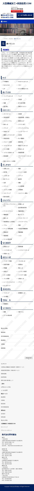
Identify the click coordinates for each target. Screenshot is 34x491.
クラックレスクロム (23, 128)
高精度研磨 (21, 152)
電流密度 (5, 235)
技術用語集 (3, 377)
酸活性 (20, 179)
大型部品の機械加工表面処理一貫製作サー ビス (12, 367)
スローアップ (7, 193)
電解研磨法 (21, 211)
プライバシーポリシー (6, 430)
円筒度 (20, 99)
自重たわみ (6, 168)
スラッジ (5, 186)
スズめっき (6, 175)
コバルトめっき (7, 145)
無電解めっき (21, 293)
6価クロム (21, 312)
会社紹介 (3, 413)
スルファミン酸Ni (23, 193)
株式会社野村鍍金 (15, 486)
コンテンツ (3, 363)
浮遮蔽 (5, 268)
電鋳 (19, 225)
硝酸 (19, 182)
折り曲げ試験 (21, 103)
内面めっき (6, 253)
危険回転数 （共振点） (24, 117)
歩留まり (5, 271)
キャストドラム (7, 121)
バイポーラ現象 (7, 261)
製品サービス (4, 393)
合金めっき (6, 131)
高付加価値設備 (5, 336)
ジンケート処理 (22, 172)
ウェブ (20, 96)
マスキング (6, 293)
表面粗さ (20, 264)
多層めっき (21, 204)
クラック (5, 128)
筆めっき (20, 268)
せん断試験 (21, 186)
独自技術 (3, 332)
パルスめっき (21, 261)
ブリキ (20, 282)
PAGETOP (29, 357)
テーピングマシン (8, 211)
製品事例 (3, 340)
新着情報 (3, 348)
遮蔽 (19, 168)
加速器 (20, 114)
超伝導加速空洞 (22, 207)
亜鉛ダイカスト (22, 106)
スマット (20, 175)
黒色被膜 (5, 156)
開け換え (5, 106)
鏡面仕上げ (21, 121)
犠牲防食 (20, 142)
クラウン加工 (21, 124)
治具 (4, 182)
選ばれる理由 (4, 328)
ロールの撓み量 (7, 239)
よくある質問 (4, 390)
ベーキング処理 (22, 271)
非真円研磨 (6, 264)
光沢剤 (20, 135)
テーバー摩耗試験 (8, 228)
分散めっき (21, 278)
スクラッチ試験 (7, 189)
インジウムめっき (8, 96)
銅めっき (5, 218)
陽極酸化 (5, 304)
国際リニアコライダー (9, 135)
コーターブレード (23, 131)
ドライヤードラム (23, 221)
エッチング (6, 99)
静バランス (6, 179)
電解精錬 (20, 232)
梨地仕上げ (6, 246)
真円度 (5, 172)
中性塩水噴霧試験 (23, 228)
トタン (20, 235)
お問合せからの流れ (6, 387)
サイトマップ (4, 427)
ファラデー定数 (22, 275)
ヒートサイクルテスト (9, 282)
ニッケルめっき (7, 250)
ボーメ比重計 (7, 275)
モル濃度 (5, 296)
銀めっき (5, 124)
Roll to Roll (6, 85)
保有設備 (3, 417)
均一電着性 (21, 138)
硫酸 (4, 312)
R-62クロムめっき (23, 81)
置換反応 (5, 232)
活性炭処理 (6, 117)
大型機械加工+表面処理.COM (17, 3)
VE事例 (3, 344)
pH (4, 88)
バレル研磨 (6, 278)
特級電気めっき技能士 (9, 221)
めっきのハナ (7, 285)
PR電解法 (6, 81)
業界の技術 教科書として (7, 380)
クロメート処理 (7, 142)
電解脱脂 (5, 214)
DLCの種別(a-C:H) (23, 88)
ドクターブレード (23, 218)
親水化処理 (6, 196)
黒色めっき (21, 149)
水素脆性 (20, 189)
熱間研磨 (20, 246)
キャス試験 (6, 149)
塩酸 (4, 103)
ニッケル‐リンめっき (23, 250)
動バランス (21, 214)
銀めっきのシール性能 (9, 161)
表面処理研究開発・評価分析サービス (10, 370)
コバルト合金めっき (8, 152)
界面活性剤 (6, 138)
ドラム (5, 225)
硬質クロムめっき (23, 145)
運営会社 (3, 410)
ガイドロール (7, 114)
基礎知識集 (3, 373)
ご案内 (2, 383)
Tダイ (19, 85)
